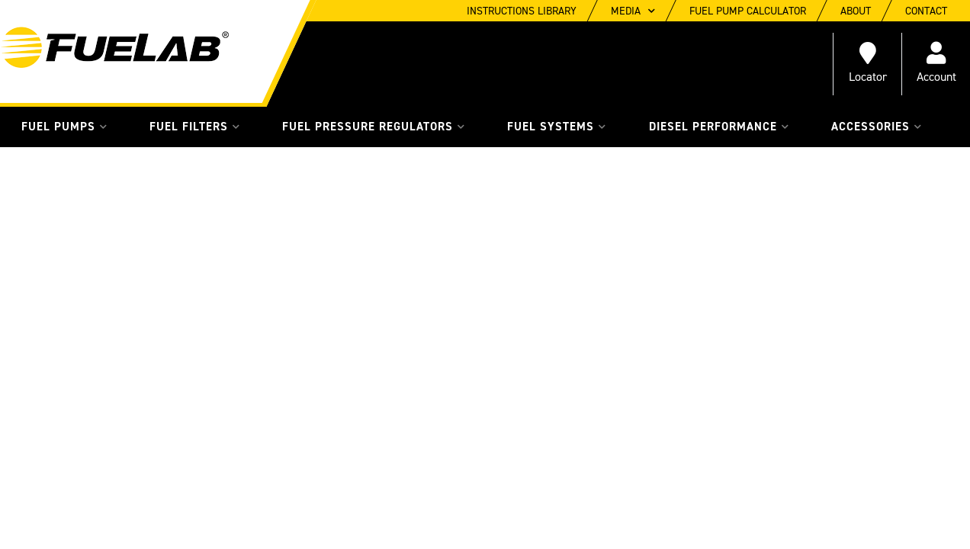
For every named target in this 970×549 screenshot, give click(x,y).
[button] (64, 127)
